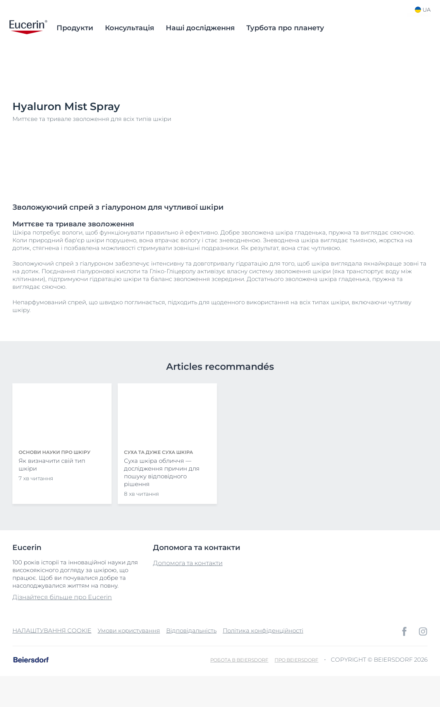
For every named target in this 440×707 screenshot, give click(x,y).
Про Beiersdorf (296, 660)
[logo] (28, 28)
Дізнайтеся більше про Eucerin (62, 597)
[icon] (404, 631)
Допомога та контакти (188, 563)
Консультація (129, 28)
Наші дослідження (200, 28)
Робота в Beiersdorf (239, 660)
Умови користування (129, 630)
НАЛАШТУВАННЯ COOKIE (51, 630)
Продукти (75, 28)
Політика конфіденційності (263, 630)
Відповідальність (191, 630)
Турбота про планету (285, 28)
